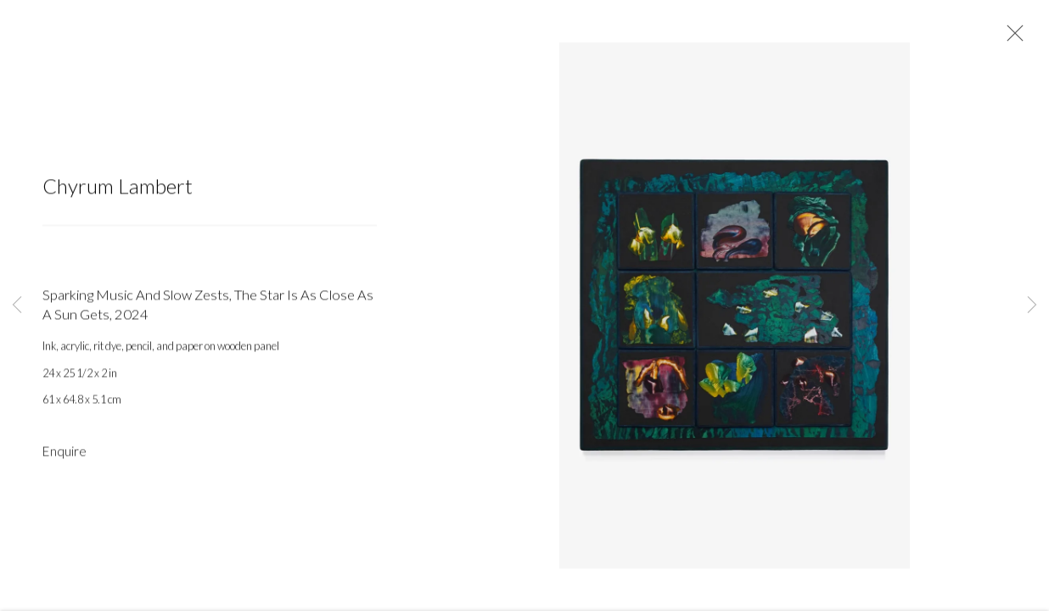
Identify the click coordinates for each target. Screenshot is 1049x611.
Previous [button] (17, 305)
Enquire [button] (64, 453)
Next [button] (1032, 305)
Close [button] (1011, 38)
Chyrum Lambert (117, 187)
